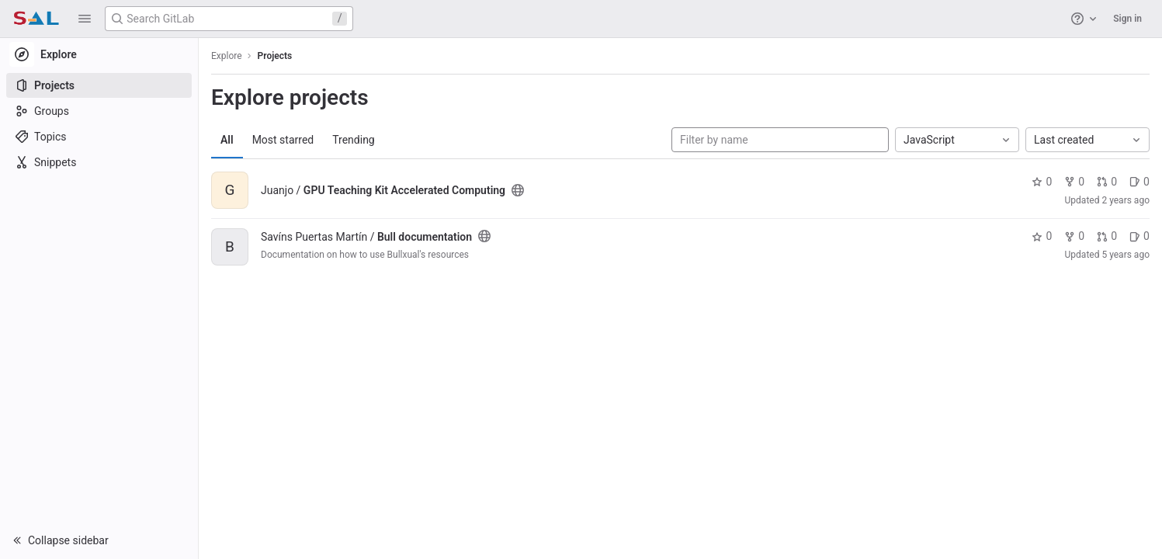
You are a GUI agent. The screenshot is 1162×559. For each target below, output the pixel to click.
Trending (353, 140)
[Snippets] (99, 162)
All (227, 140)
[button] (84, 18)
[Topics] (99, 136)
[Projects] (99, 85)
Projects (275, 55)
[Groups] (99, 111)
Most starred (283, 140)
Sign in (1127, 18)
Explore (226, 55)
